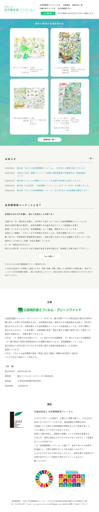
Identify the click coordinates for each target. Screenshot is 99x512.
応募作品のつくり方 (47, 8)
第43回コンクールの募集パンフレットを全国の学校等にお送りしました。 (49, 180)
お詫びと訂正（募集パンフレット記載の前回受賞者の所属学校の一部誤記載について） (51, 174)
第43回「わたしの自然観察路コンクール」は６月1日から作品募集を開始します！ (53, 190)
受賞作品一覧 (77, 5)
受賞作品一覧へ (49, 139)
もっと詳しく (49, 256)
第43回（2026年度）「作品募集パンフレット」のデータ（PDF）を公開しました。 (53, 185)
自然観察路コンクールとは (50, 5)
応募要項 (66, 5)
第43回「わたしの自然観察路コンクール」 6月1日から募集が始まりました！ (51, 168)
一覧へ (91, 158)
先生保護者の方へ (64, 8)
